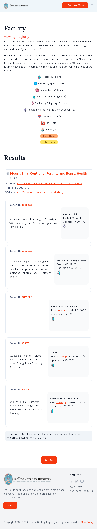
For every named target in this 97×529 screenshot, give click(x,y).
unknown (26, 204)
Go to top (49, 460)
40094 (25, 389)
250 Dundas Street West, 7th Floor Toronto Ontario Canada (49, 183)
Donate (10, 505)
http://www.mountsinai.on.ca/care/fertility (39, 192)
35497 (25, 343)
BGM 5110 (26, 297)
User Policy (87, 522)
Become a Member (75, 5)
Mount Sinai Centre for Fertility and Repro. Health (48, 173)
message (62, 310)
